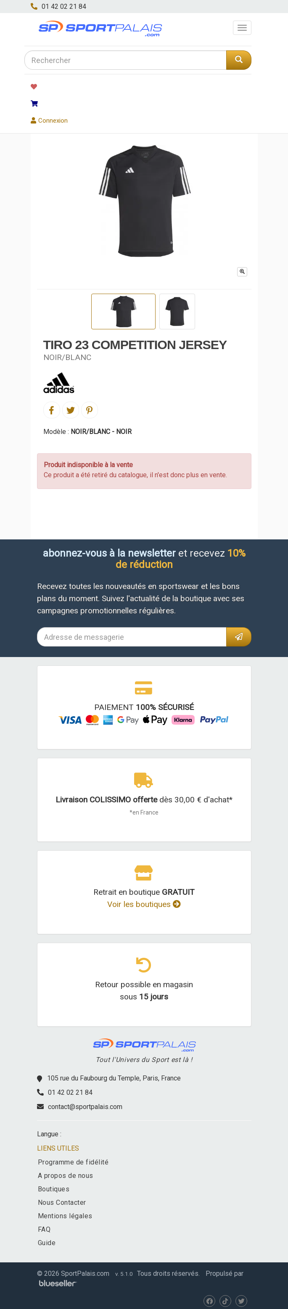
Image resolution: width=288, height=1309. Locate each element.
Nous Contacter (62, 1202)
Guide (47, 1243)
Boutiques (54, 1189)
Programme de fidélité (73, 1162)
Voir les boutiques (144, 904)
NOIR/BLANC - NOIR (101, 432)
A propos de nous (65, 1176)
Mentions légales (65, 1216)
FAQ (44, 1229)
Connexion (49, 120)
